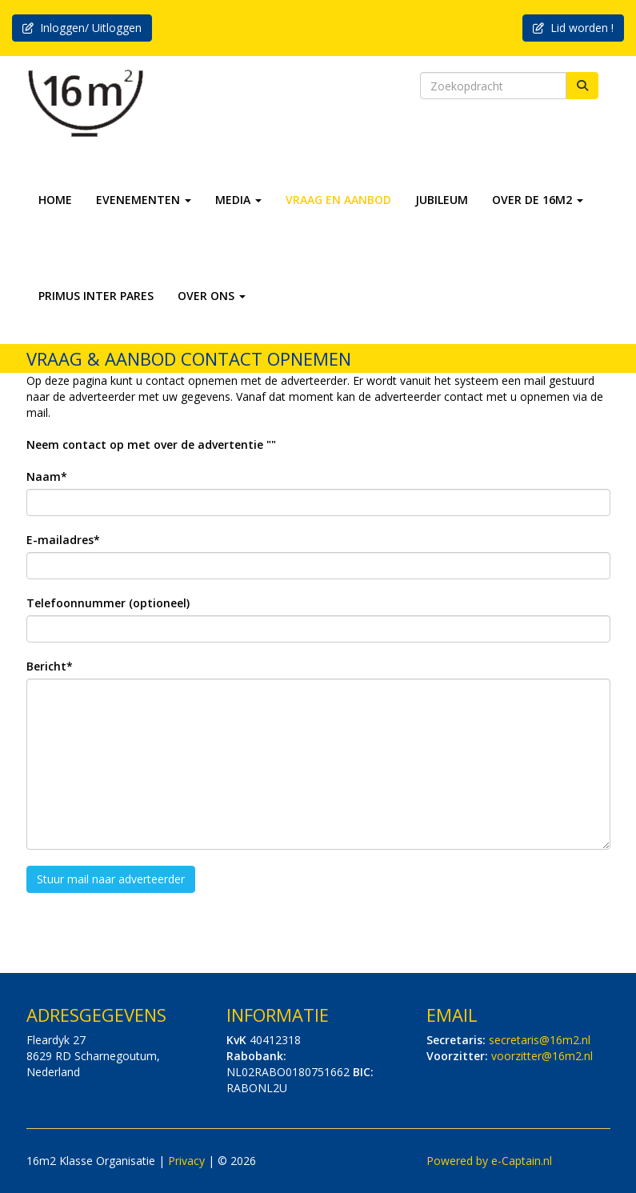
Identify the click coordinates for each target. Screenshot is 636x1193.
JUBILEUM (441, 199)
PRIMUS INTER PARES (96, 295)
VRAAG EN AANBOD (338, 199)
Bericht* (49, 666)
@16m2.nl (539, 1039)
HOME (55, 199)
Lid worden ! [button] (573, 27)
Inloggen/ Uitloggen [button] (82, 27)
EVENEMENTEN (143, 199)
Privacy (186, 1160)
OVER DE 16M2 (537, 199)
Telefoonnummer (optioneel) (108, 603)
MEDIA (238, 199)
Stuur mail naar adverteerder (111, 879)
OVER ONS (212, 295)
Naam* (46, 476)
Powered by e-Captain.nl (489, 1160)
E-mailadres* (63, 539)
